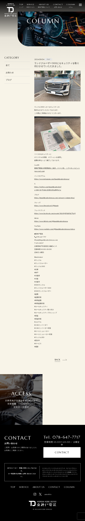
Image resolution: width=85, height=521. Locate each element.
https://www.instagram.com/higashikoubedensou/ (52, 183)
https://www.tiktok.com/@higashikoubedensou (51, 225)
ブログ (9, 83)
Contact (62, 452)
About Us (39, 487)
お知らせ (10, 76)
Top (13, 487)
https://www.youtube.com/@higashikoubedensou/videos (54, 233)
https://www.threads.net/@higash (46, 209)
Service (24, 487)
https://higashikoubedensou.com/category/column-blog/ (54, 201)
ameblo (48, 494)
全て (8, 69)
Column (69, 487)
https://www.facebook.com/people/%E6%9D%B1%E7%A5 (55, 217)
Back (57, 363)
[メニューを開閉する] (80, 4)
